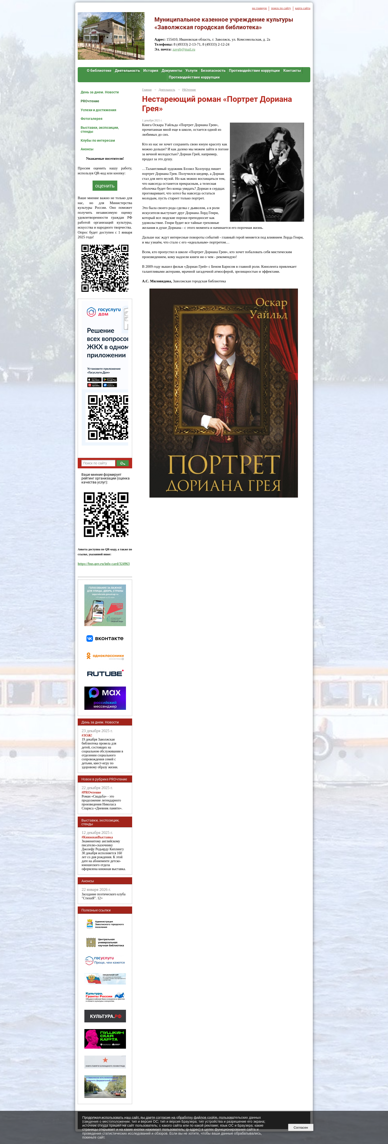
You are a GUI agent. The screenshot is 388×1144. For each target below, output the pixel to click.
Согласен (301, 1127)
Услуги (191, 70)
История (150, 70)
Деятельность (127, 70)
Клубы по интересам (98, 140)
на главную (259, 8)
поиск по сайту (281, 8)
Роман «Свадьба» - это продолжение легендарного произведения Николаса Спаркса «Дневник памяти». (102, 800)
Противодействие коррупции (254, 70)
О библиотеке (99, 70)
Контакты (292, 70)
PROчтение (90, 101)
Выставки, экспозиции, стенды (100, 129)
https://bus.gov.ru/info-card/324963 (104, 564)
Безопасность (213, 70)
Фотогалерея (91, 119)
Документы (172, 70)
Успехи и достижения (98, 110)
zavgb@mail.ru (183, 49)
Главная (146, 89)
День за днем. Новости (100, 92)
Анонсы (87, 149)
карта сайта (302, 8)
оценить (105, 185)
